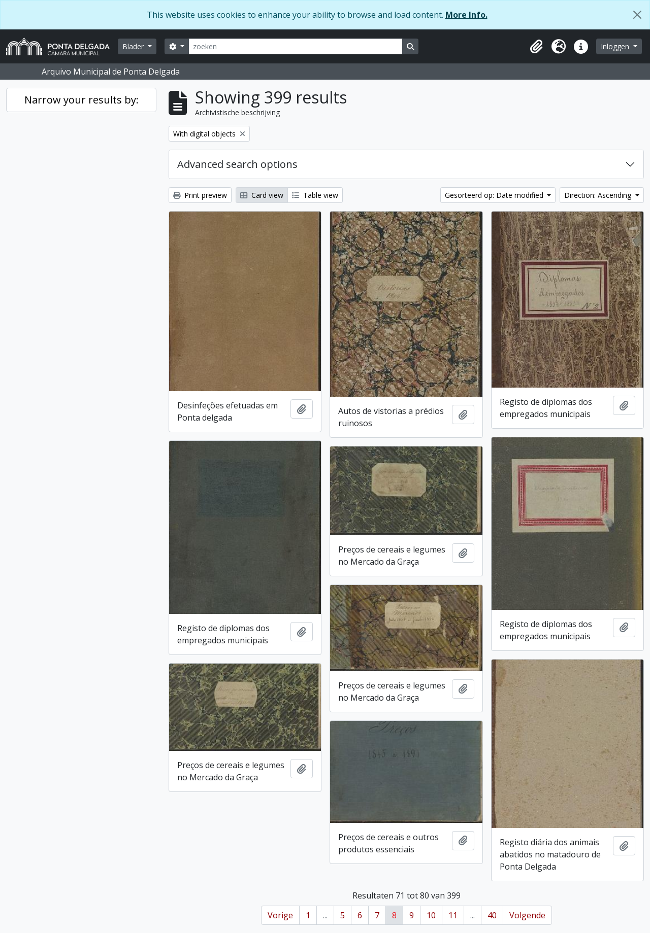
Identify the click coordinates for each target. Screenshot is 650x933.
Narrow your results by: (81, 100)
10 (431, 915)
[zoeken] (295, 46)
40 (492, 915)
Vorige (280, 915)
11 (453, 915)
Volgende (527, 915)
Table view (315, 195)
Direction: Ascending (598, 195)
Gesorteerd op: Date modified (495, 195)
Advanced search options (237, 164)
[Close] (637, 15)
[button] (536, 47)
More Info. (466, 14)
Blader (134, 46)
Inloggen (616, 46)
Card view (261, 195)
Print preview (200, 195)
